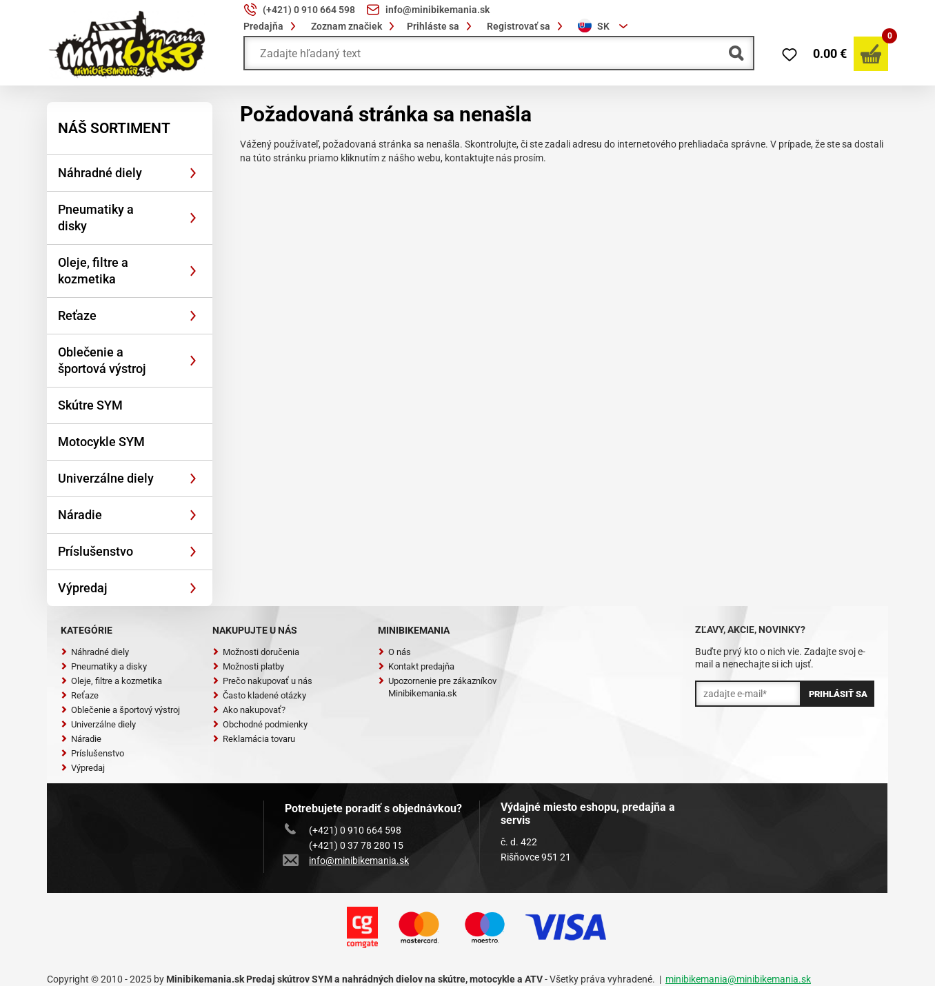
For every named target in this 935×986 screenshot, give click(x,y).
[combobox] (605, 26)
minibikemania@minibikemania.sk (738, 979)
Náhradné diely (100, 172)
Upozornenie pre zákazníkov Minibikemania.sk (437, 687)
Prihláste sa (441, 26)
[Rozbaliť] (193, 173)
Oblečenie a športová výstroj (102, 360)
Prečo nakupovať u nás (262, 681)
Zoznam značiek (355, 26)
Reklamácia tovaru (253, 739)
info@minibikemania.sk (347, 860)
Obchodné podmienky (260, 724)
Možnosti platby (248, 666)
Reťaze (77, 315)
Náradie (80, 514)
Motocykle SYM (101, 441)
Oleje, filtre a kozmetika (93, 270)
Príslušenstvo (95, 551)
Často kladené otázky (259, 695)
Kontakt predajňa (416, 666)
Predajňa (271, 26)
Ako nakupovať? (248, 710)
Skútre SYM (90, 405)
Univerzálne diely (106, 478)
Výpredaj (83, 588)
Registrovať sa (527, 26)
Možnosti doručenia (255, 652)
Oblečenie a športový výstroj (120, 710)
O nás (394, 652)
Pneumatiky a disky (96, 217)
